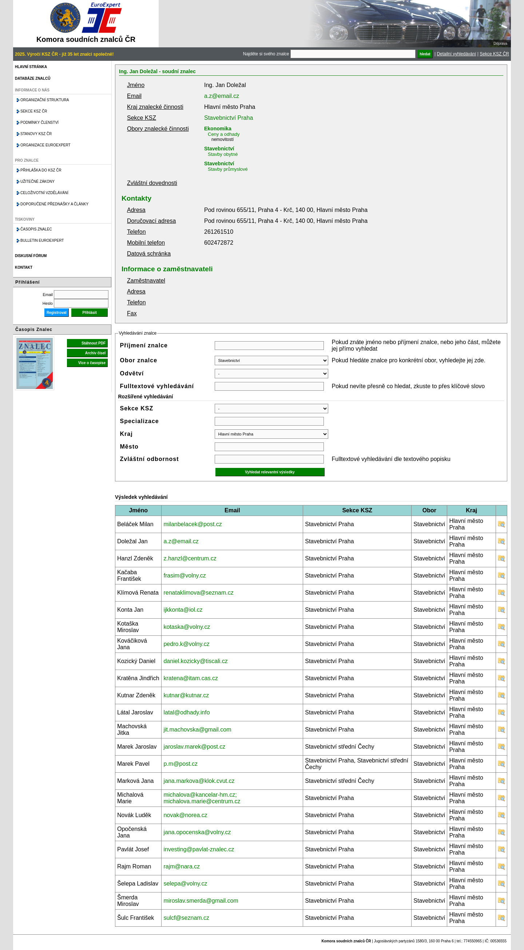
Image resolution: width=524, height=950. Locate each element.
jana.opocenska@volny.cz (197, 832)
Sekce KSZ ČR (494, 53)
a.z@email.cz (221, 96)
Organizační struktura (44, 100)
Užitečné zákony (37, 182)
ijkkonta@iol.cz (182, 610)
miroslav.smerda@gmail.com (200, 901)
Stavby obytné (223, 154)
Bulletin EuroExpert (42, 241)
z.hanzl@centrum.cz (189, 558)
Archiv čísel (95, 353)
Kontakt (23, 267)
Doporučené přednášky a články (54, 204)
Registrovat (57, 313)
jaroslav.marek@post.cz (194, 747)
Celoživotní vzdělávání (44, 193)
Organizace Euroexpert (45, 145)
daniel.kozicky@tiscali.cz (195, 661)
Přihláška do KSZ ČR (40, 170)
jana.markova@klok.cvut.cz (198, 781)
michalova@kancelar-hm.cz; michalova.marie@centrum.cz (201, 798)
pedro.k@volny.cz (186, 644)
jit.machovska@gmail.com (197, 729)
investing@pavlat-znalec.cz (198, 849)
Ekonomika (217, 128)
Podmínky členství (39, 123)
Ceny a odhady (223, 134)
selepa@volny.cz (185, 883)
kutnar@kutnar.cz (186, 695)
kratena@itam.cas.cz (190, 678)
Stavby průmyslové (228, 169)
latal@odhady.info (186, 712)
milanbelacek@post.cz (192, 524)
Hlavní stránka (31, 67)
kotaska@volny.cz (186, 627)
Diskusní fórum (31, 256)
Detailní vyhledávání (456, 53)
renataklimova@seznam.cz (198, 593)
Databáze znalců (32, 78)
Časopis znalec (36, 229)
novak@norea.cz (185, 815)
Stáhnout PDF (94, 343)
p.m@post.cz (180, 764)
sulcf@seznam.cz (186, 918)
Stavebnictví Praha (228, 118)
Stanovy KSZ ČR (36, 134)
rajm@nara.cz (181, 866)
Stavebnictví (219, 148)
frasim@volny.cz (184, 575)
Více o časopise (92, 363)
